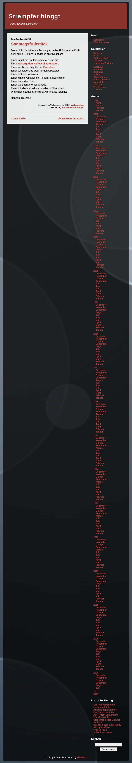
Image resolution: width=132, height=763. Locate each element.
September (101, 121)
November (101, 150)
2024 (95, 145)
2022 (95, 210)
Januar (99, 110)
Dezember (101, 116)
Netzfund (98, 67)
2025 (95, 114)
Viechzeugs (99, 87)
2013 (95, 503)
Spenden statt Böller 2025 (107, 725)
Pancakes (49, 67)
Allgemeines (78, 105)
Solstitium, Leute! (102, 732)
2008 (95, 672)
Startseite (98, 40)
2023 (95, 177)
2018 (95, 334)
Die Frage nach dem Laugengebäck (104, 705)
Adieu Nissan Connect (105, 709)
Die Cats (97, 84)
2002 (95, 691)
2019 (95, 302)
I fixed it (97, 89)
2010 (95, 605)
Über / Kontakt (101, 42)
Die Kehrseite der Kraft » (71, 118)
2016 (95, 401)
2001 (95, 694)
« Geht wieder (18, 118)
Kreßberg (98, 72)
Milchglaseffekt (101, 727)
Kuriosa (97, 53)
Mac (95, 55)
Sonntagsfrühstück (29, 44)
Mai (97, 131)
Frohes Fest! (100, 730)
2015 (95, 435)
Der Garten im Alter (103, 712)
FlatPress (98, 69)
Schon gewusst (101, 79)
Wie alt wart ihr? (102, 717)
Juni (98, 129)
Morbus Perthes (104, 63)
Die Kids (97, 60)
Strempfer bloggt (34, 16)
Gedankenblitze (101, 58)
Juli (98, 126)
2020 (95, 271)
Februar (100, 108)
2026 (95, 100)
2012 (95, 537)
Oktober (100, 119)
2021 (95, 237)
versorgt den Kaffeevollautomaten (38, 63)
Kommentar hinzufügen (73, 107)
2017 (95, 367)
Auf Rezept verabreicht (105, 715)
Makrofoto (98, 82)
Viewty (96, 74)
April (98, 103)
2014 (95, 469)
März (98, 105)
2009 (95, 638)
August (100, 124)
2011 (95, 571)
